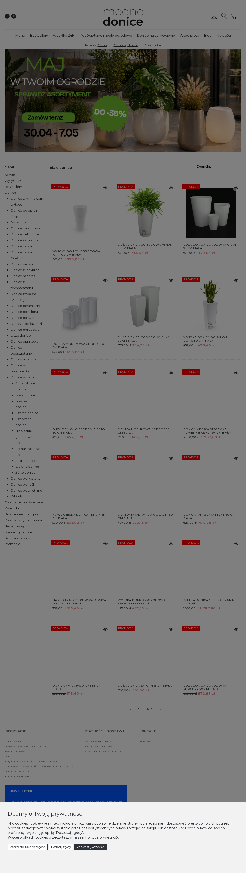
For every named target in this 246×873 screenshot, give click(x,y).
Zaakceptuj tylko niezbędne (27, 847)
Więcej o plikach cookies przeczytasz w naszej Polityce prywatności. (64, 837)
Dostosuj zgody (61, 847)
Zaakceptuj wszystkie (90, 847)
